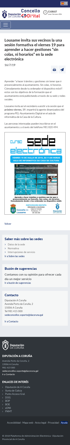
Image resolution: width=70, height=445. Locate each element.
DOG (8, 397)
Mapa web (28, 422)
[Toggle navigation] (5, 25)
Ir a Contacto (11, 321)
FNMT (8, 411)
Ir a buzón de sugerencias (18, 282)
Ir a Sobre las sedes (15, 256)
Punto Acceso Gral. (15, 393)
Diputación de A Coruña (17, 387)
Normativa (13, 248)
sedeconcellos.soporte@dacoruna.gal (24, 314)
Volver (7, 223)
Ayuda (64, 422)
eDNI (8, 407)
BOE (7, 404)
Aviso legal (41, 422)
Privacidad (53, 422)
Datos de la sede (16, 244)
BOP (7, 400)
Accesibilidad (14, 422)
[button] (64, 3)
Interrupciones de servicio (21, 252)
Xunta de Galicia (13, 390)
